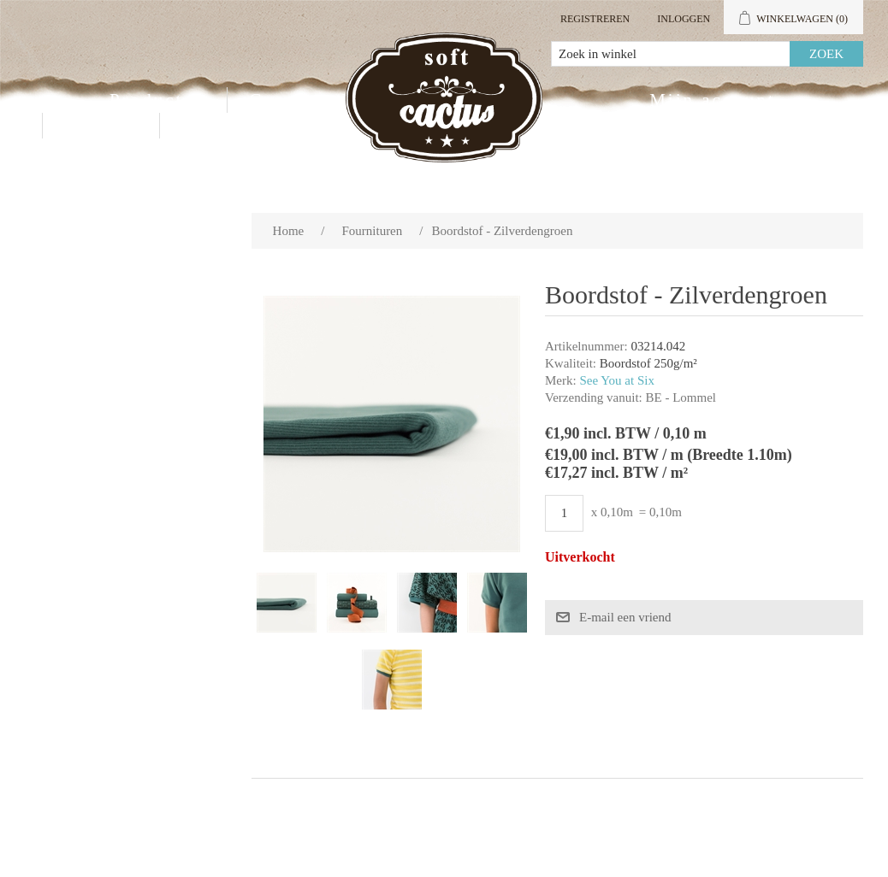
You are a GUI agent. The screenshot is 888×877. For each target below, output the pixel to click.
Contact (101, 125)
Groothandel (308, 100)
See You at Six (616, 380)
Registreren (595, 19)
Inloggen (683, 19)
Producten (157, 100)
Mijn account (712, 100)
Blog (204, 125)
